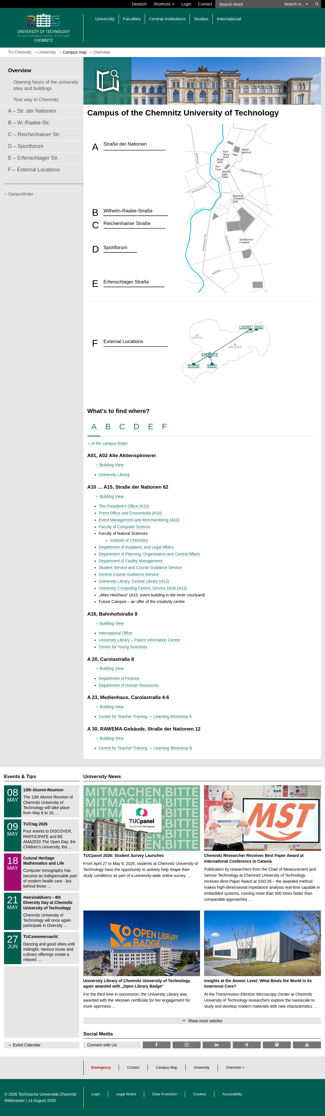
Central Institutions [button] (167, 18)
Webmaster (14, 1100)
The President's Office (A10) (124, 506)
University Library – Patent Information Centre (139, 640)
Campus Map (166, 1068)
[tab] (94, 426)
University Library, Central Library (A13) (134, 581)
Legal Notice (126, 1094)
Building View (112, 465)
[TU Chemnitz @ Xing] (247, 1044)
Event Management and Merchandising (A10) (139, 520)
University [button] (105, 18)
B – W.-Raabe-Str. (29, 123)
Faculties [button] (132, 18)
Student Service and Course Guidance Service (140, 567)
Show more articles (205, 1021)
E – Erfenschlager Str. (33, 158)
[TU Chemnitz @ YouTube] (307, 1044)
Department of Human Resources (129, 685)
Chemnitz (233, 1068)
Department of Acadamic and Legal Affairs (136, 547)
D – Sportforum (25, 146)
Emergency (101, 1068)
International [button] (229, 18)
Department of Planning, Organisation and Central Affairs (149, 554)
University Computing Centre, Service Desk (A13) (143, 588)
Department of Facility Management (130, 561)
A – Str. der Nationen (32, 111)
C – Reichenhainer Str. (34, 134)
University (202, 1068)
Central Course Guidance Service (129, 574)
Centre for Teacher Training (123, 716)
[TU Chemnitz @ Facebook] (157, 1044)
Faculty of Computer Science (124, 526)
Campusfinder (20, 194)
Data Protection (164, 1094)
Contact (205, 4)
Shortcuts (164, 4)
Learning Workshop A (173, 716)
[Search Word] (247, 4)
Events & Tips (20, 776)
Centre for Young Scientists (123, 647)
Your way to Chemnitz (36, 99)
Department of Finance (119, 678)
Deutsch (139, 4)
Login (186, 4)
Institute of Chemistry (129, 540)
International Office (115, 633)
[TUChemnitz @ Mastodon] (277, 1044)
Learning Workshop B (173, 748)
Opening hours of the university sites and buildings (45, 85)
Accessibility (232, 1094)
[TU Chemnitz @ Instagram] (187, 1044)
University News (102, 776)
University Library (114, 474)
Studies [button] (201, 18)
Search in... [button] (296, 4)
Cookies (199, 1094)
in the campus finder (110, 443)
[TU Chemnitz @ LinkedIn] (217, 1044)
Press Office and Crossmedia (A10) (130, 513)
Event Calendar (27, 1045)
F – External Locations (34, 170)
